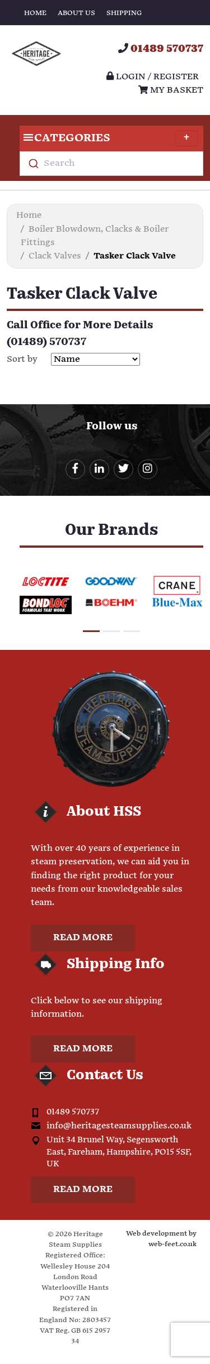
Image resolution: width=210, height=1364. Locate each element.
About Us (76, 13)
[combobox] (111, 163)
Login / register (152, 76)
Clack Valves (55, 256)
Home (35, 13)
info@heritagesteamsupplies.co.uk (119, 1126)
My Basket (170, 90)
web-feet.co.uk (172, 1244)
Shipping (124, 13)
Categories (109, 138)
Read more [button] (83, 937)
